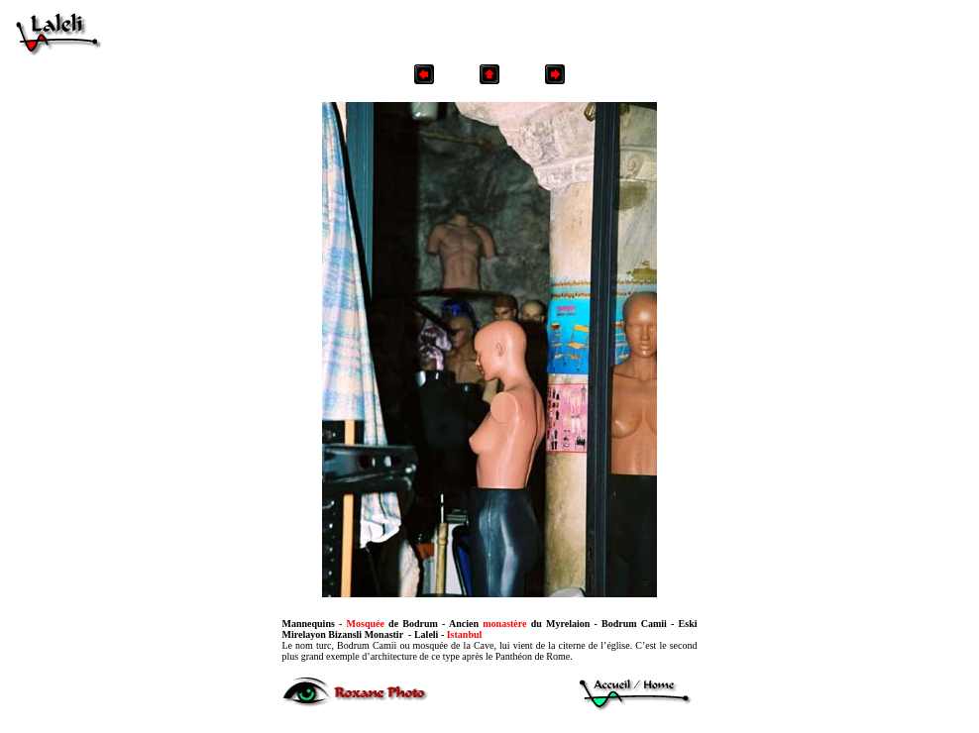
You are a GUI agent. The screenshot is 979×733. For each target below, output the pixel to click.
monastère (504, 623)
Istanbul (465, 634)
